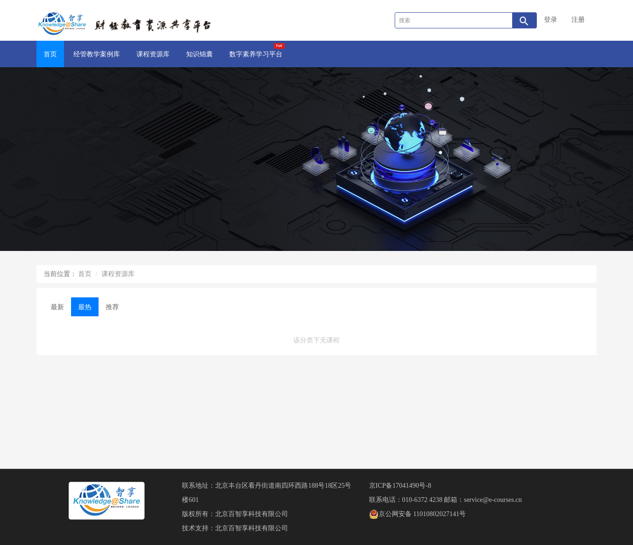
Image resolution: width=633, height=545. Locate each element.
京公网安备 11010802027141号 (417, 514)
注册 (578, 19)
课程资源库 (153, 54)
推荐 (112, 307)
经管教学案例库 (96, 54)
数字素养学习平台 (257, 50)
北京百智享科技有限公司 (251, 514)
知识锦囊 (199, 54)
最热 (84, 307)
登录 (550, 19)
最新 (57, 307)
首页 (50, 54)
